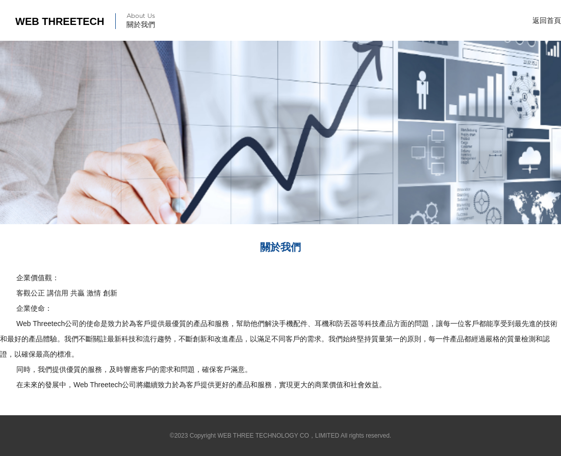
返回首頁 (546, 20)
